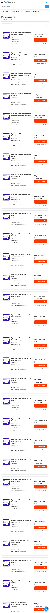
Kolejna (46, 25)
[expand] (10, 24)
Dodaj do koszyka (41, 39)
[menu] (2, 2)
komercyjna (17, 41)
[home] (9, 2)
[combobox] (28, 24)
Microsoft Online (26, 11)
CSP (19, 39)
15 (42, 25)
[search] (47, 6)
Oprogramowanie (16, 11)
